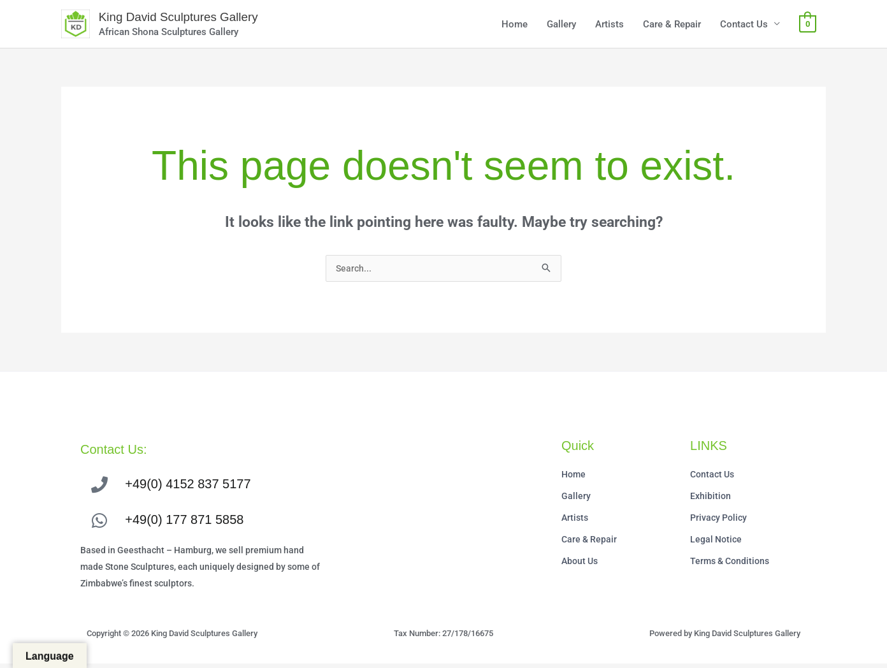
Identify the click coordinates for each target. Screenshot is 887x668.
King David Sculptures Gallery (187, 18)
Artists (609, 25)
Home (514, 25)
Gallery (561, 25)
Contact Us (744, 25)
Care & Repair (672, 25)
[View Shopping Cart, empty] (807, 25)
